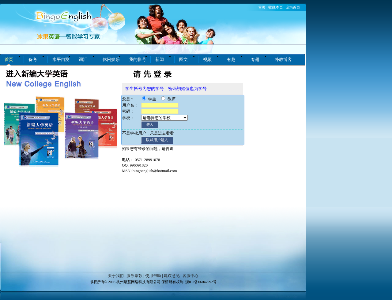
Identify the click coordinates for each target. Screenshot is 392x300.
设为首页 (292, 7)
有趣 (231, 59)
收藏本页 (275, 7)
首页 (262, 7)
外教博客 (283, 59)
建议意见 (172, 275)
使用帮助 (153, 275)
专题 (255, 59)
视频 (207, 59)
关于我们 (116, 275)
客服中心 (190, 275)
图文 (183, 59)
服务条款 (134, 275)
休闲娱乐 (111, 59)
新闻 (159, 59)
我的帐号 (137, 59)
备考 (32, 59)
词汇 (83, 59)
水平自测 (61, 59)
